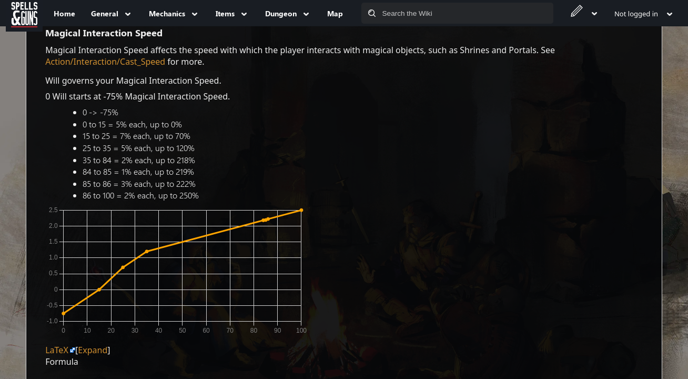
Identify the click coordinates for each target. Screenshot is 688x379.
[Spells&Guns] (24, 13)
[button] (92, 350)
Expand (92, 350)
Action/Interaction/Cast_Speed (105, 61)
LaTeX (56, 350)
